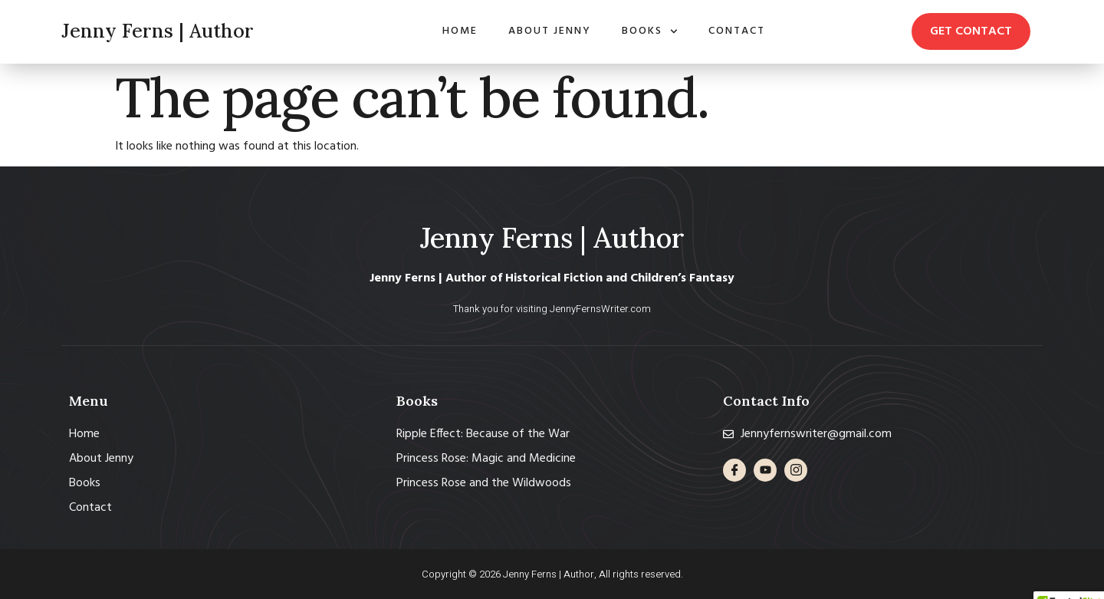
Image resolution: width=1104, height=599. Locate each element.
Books (650, 31)
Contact (736, 31)
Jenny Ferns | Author (157, 30)
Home (460, 31)
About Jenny (549, 31)
